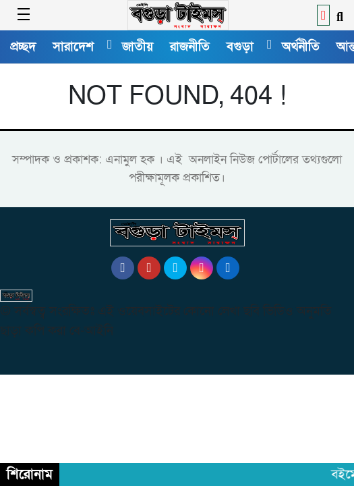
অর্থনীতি (301, 46)
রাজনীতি (190, 46)
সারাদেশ (73, 46)
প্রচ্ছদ (23, 46)
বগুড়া (240, 46)
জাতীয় (137, 46)
